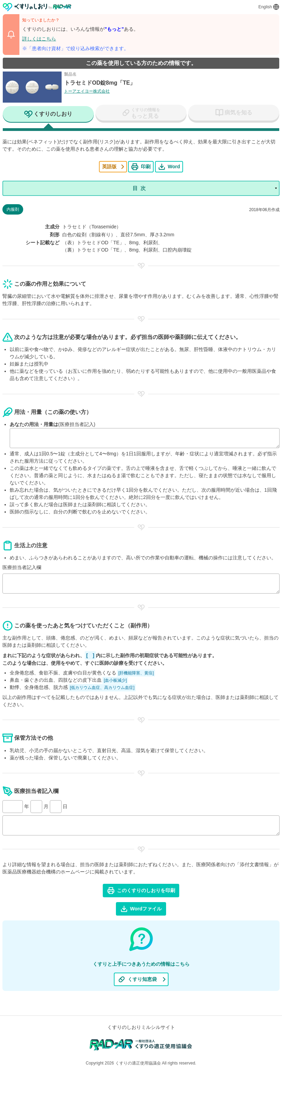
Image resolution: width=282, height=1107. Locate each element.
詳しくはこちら (39, 38)
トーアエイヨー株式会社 (87, 91)
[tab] (48, 115)
